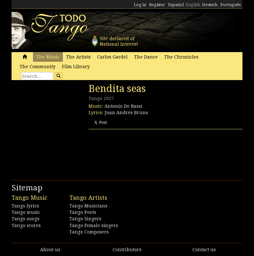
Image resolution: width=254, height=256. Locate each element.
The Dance (146, 56)
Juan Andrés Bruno (126, 112)
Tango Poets (82, 212)
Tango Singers (85, 218)
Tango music (26, 212)
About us (50, 249)
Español (176, 4)
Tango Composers (89, 231)
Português (230, 4)
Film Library (76, 66)
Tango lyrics (25, 205)
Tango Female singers (93, 225)
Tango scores (26, 225)
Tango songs (25, 218)
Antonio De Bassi (123, 106)
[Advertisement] (60, 127)
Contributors (127, 249)
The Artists (78, 56)
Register (157, 4)
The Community (37, 66)
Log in (140, 4)
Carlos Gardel (112, 56)
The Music (48, 56)
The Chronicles (181, 56)
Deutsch (209, 4)
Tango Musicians (88, 205)
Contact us (204, 249)
